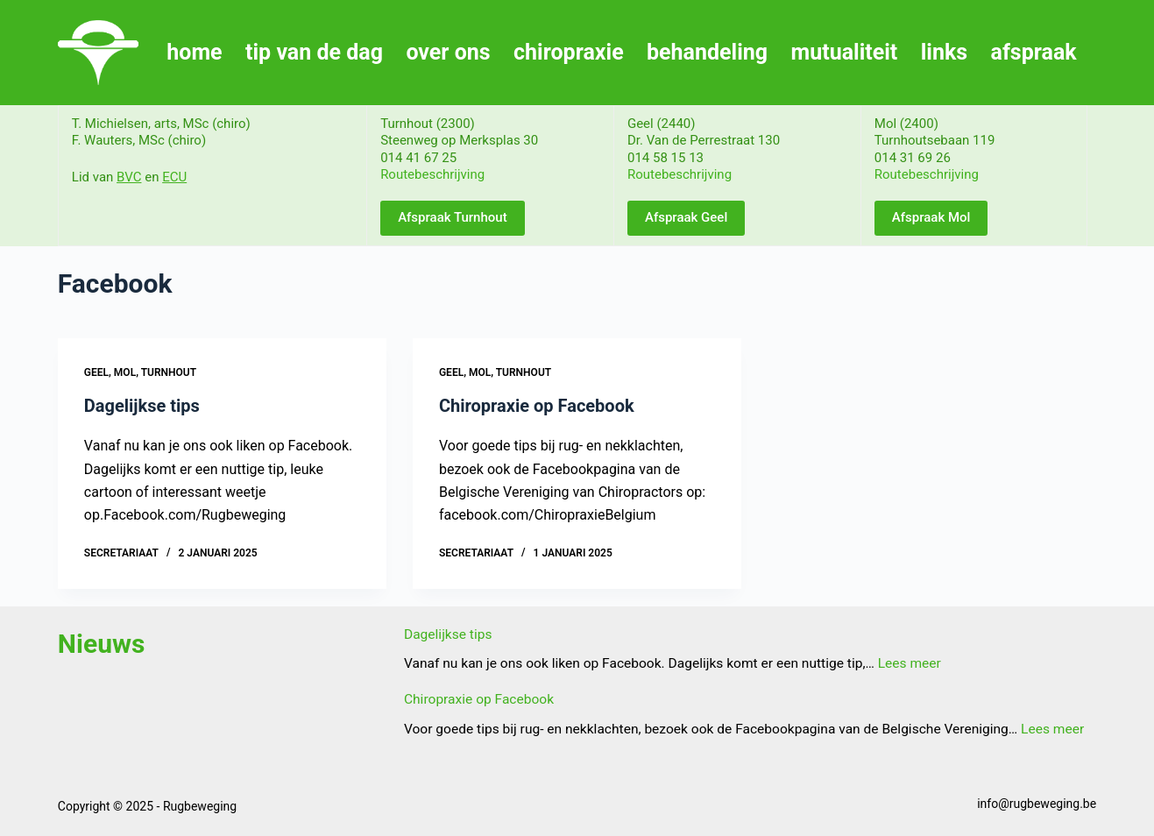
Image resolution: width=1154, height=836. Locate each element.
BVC (129, 177)
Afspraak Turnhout (452, 217)
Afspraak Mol (931, 217)
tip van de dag (314, 52)
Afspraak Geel (686, 217)
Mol (125, 372)
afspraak (1034, 52)
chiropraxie (568, 52)
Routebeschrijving (432, 174)
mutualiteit (844, 52)
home (194, 52)
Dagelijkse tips (142, 405)
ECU (174, 177)
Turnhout (168, 372)
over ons (448, 52)
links (944, 52)
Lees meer (909, 663)
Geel (96, 372)
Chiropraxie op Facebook (536, 405)
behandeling (707, 52)
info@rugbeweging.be (1036, 804)
